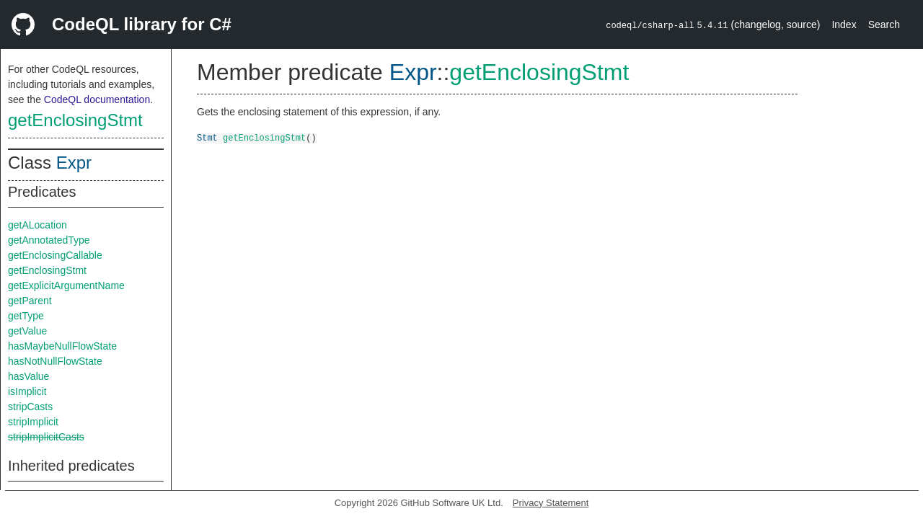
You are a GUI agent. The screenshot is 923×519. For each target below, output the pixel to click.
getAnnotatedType (49, 240)
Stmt (207, 137)
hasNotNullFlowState (55, 361)
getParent (30, 300)
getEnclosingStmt (75, 120)
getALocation (37, 225)
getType (26, 315)
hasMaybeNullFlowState (62, 346)
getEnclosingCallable (55, 255)
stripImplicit (33, 421)
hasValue (28, 376)
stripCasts (30, 406)
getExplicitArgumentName (66, 285)
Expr (74, 162)
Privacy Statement (551, 502)
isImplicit (27, 391)
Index (843, 24)
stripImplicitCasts (46, 437)
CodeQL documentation (97, 99)
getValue (27, 331)
